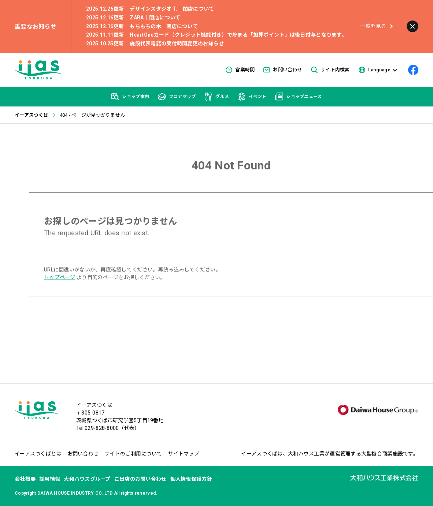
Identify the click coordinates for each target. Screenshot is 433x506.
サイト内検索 (330, 70)
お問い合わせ (282, 69)
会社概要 (25, 479)
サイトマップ (183, 454)
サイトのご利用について (133, 454)
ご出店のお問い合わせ (140, 479)
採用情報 (49, 479)
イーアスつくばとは (38, 454)
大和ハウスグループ (87, 479)
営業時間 (240, 70)
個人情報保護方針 (191, 479)
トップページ (59, 277)
